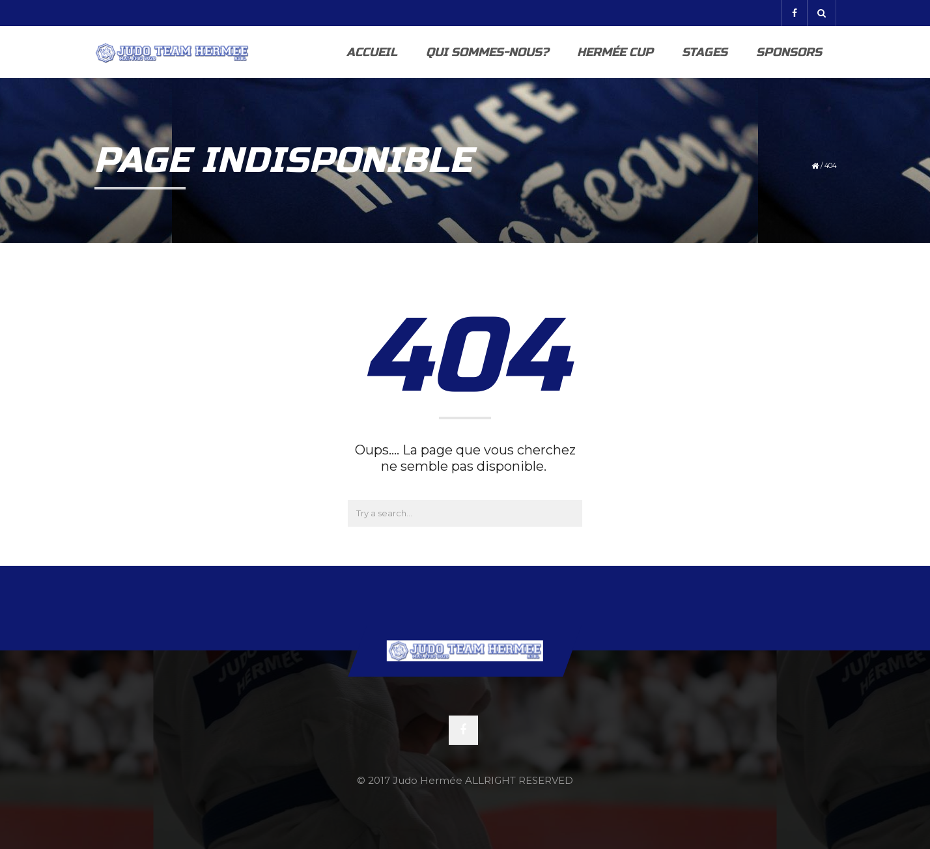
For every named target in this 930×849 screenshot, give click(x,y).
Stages (704, 52)
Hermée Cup (615, 52)
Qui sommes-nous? (487, 52)
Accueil (371, 52)
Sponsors (789, 52)
